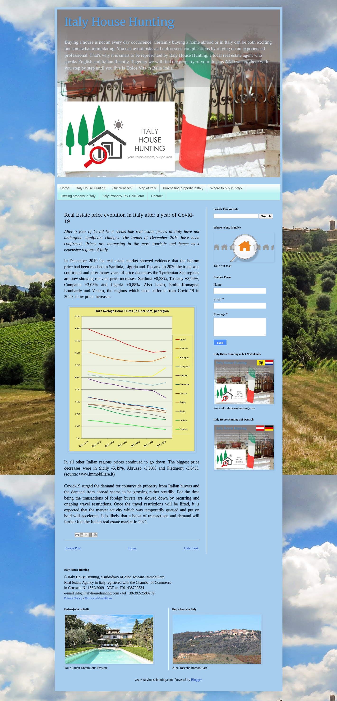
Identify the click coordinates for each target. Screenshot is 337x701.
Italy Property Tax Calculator (123, 196)
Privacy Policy (73, 598)
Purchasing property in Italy (183, 188)
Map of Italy (147, 188)
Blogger (196, 680)
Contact (156, 196)
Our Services (122, 188)
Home (64, 188)
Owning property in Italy (78, 196)
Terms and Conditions (98, 598)
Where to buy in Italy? (226, 188)
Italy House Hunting (119, 22)
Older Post (191, 548)
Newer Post (73, 548)
